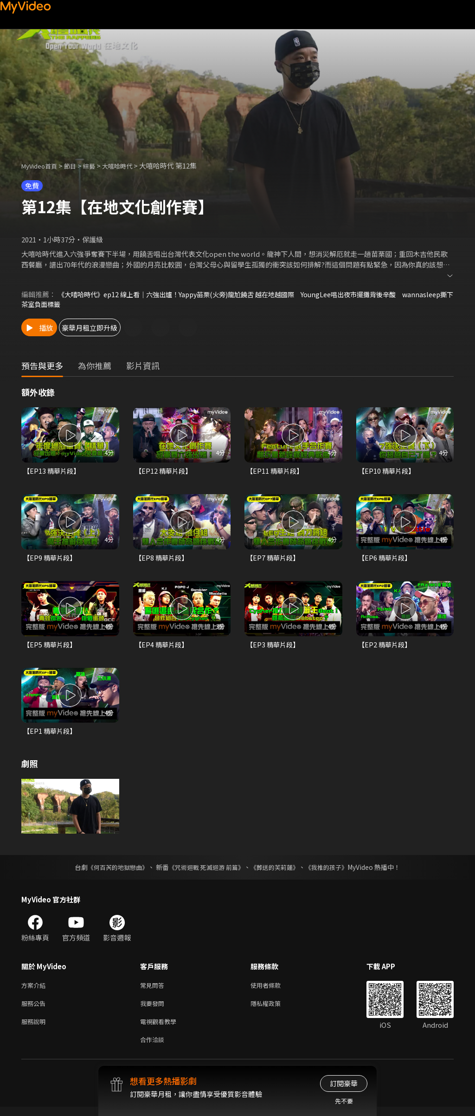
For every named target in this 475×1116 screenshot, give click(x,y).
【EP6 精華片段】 (386, 559)
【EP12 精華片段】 (164, 471)
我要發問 (154, 1009)
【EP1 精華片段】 (51, 734)
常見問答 (154, 989)
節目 (77, 165)
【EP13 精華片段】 (53, 471)
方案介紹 (35, 989)
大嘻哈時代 (129, 165)
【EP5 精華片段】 (51, 647)
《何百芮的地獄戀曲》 (111, 870)
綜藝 (98, 165)
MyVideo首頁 (42, 165)
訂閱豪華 (344, 1083)
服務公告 (35, 1009)
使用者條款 (273, 989)
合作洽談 (154, 1048)
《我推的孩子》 (333, 870)
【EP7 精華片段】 (274, 559)
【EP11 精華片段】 (276, 471)
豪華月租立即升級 (121, 328)
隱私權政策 (273, 1009)
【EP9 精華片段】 (51, 559)
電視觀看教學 (161, 1028)
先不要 (344, 1100)
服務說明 (35, 1028)
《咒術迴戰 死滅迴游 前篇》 (205, 870)
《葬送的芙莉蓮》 (278, 870)
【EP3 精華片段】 (274, 647)
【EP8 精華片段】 (163, 559)
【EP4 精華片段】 (163, 647)
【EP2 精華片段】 (386, 647)
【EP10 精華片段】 (387, 471)
